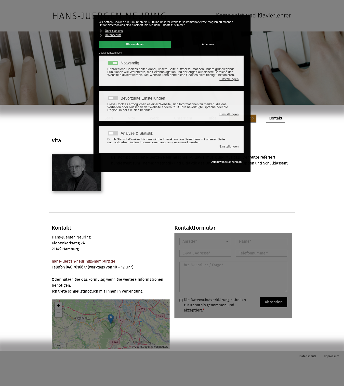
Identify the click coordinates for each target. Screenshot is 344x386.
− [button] (58, 313)
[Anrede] (205, 241)
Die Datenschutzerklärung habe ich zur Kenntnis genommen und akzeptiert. (215, 305)
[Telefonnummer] (261, 253)
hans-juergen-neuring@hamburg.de (83, 261)
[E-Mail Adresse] (205, 253)
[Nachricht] (233, 277)
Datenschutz (307, 356)
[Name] (261, 241)
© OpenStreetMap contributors (150, 346)
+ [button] (58, 306)
